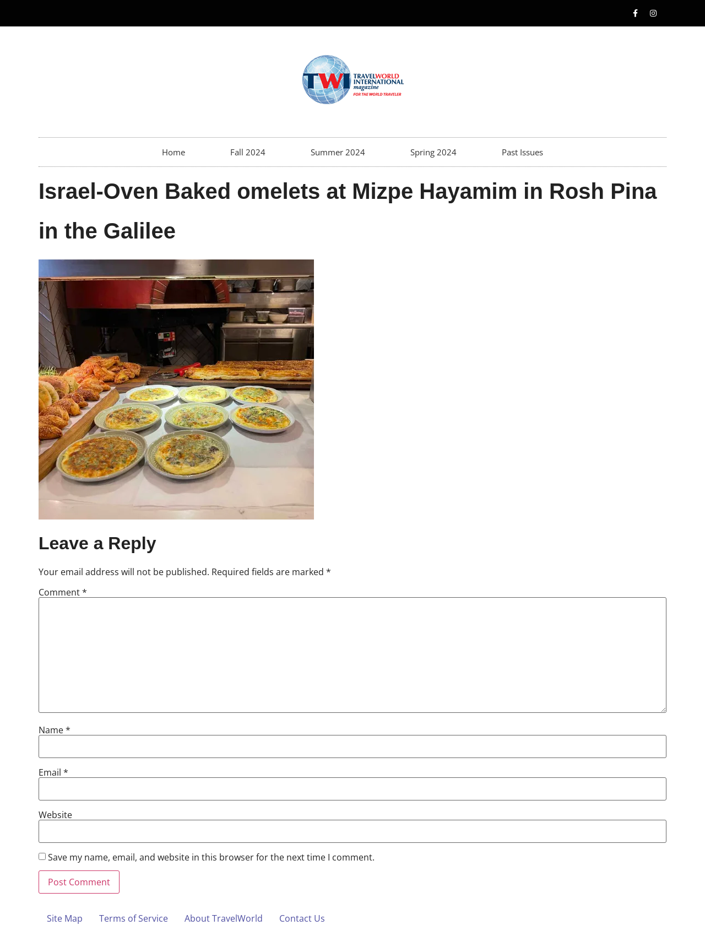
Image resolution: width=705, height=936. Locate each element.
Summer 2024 (338, 152)
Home (173, 152)
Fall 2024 (247, 152)
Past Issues (522, 152)
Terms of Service (133, 918)
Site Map (65, 918)
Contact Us (302, 918)
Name (54, 730)
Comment (63, 592)
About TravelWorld (224, 918)
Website (55, 814)
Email (53, 772)
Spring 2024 (433, 152)
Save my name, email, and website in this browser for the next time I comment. (211, 857)
